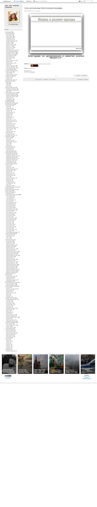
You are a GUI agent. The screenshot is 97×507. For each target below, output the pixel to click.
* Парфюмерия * (9, 117)
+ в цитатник (37, 10)
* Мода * (7, 313)
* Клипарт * (8, 114)
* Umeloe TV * (9, 42)
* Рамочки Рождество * (10, 267)
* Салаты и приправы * (10, 65)
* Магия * (8, 310)
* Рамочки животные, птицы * (12, 255)
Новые (86, 79)
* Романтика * (9, 180)
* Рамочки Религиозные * (11, 265)
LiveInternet (7, 1)
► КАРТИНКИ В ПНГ (9, 104)
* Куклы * (8, 143)
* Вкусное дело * (9, 47)
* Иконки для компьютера (11, 95)
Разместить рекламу (86, 378)
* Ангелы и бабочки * (10, 109)
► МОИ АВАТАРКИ (9, 146)
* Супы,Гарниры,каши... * (11, 68)
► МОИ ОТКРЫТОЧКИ (10, 163)
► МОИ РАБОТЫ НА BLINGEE (11, 186)
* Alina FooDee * (9, 35)
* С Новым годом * (9, 183)
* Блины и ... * (9, 46)
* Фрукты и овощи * (10, 128)
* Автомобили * (9, 108)
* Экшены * (8, 348)
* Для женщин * (9, 148)
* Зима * (7, 83)
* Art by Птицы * (9, 225)
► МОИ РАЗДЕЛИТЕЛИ (10, 233)
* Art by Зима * (9, 214)
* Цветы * (8, 130)
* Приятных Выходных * (11, 177)
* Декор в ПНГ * (9, 105)
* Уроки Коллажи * (9, 327)
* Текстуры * (8, 344)
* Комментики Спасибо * (11, 159)
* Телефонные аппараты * (11, 127)
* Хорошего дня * (9, 185)
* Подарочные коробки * (11, 121)
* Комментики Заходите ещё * (12, 155)
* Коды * (7, 91)
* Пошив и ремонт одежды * (12, 317)
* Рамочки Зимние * (10, 256)
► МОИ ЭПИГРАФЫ (9, 192)
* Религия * (8, 318)
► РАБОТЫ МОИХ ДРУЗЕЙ (11, 286)
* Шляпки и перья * (10, 131)
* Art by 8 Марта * (9, 197)
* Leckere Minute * (9, 39)
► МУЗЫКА (7, 274)
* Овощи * (8, 61)
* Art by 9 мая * (9, 201)
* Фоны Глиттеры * (10, 331)
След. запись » (52, 79)
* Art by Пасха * (9, 223)
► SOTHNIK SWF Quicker (10, 79)
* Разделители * (9, 125)
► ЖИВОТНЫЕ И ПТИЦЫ (10, 103)
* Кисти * (7, 339)
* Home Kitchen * (9, 37)
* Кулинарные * (9, 241)
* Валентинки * (9, 167)
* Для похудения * (9, 304)
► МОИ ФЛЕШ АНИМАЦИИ (11, 189)
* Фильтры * (8, 345)
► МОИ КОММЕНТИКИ (10, 152)
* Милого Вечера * (9, 174)
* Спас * (7, 184)
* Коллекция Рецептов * (11, 52)
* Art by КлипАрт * (9, 215)
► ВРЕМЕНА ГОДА (9, 81)
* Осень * (8, 86)
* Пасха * (8, 118)
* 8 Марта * (8, 165)
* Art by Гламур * (9, 206)
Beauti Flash (5, 7)
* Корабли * (8, 115)
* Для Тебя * (8, 171)
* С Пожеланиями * (10, 162)
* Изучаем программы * (11, 94)
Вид (81, 1)
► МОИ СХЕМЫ (8, 188)
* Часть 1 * (8, 238)
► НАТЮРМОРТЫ (9, 281)
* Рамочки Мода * (9, 257)
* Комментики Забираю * (11, 154)
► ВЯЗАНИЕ (7, 32)
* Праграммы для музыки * (11, 279)
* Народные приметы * (10, 316)
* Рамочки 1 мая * (9, 243)
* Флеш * (7, 294)
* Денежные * (8, 300)
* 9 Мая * (7, 106)
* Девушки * (8, 137)
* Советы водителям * (10, 319)
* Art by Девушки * (9, 207)
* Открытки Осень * (10, 175)
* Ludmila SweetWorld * (10, 41)
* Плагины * (8, 341)
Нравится (78, 75)
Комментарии (16, 5)
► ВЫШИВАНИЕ (8, 100)
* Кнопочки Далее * (10, 234)
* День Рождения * (10, 170)
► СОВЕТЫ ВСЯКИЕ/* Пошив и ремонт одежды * (40, 63)
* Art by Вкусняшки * (10, 205)
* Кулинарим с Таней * (10, 54)
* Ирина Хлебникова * (10, 51)
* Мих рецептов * (9, 57)
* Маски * (8, 340)
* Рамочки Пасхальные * (11, 261)
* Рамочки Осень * (9, 260)
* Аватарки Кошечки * (10, 150)
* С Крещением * (9, 181)
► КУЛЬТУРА (8, 132)
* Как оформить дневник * (11, 90)
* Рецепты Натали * (10, 63)
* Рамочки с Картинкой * (11, 270)
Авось (36, 1)
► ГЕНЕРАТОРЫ (8, 101)
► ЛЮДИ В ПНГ (8, 136)
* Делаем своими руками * (11, 299)
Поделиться (84, 75)
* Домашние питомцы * (10, 308)
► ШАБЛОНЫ (8, 349)
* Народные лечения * (10, 314)
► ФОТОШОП (8, 338)
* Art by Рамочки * (9, 196)
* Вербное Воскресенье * (11, 168)
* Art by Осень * (9, 220)
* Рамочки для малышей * (11, 252)
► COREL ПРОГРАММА (10, 70)
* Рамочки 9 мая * (9, 247)
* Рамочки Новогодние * (11, 259)
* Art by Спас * (9, 228)
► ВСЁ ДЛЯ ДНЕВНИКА (10, 87)
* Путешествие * (9, 134)
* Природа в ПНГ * (9, 123)
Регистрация (17, 1)
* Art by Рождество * (10, 226)
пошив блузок (31, 68)
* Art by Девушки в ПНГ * (11, 208)
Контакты (87, 377)
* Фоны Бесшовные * (10, 330)
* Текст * (7, 237)
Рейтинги (30, 1)
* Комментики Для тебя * (11, 153)
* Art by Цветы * (9, 230)
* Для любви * (9, 307)
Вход (23, 1)
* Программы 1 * (9, 99)
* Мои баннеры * (9, 236)
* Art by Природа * (9, 224)
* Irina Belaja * (9, 38)
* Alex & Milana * (9, 34)
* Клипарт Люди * (9, 140)
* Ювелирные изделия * (11, 321)
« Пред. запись (38, 79)
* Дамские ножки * (9, 112)
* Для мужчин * (9, 149)
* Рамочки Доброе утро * (11, 254)
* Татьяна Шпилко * (10, 69)
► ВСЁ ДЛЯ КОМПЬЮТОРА (11, 92)
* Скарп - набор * (9, 126)
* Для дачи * (8, 305)
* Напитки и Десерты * (10, 60)
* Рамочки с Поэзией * (10, 272)
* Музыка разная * (9, 277)
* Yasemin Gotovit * (10, 44)
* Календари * (9, 193)
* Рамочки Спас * (9, 242)
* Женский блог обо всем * (11, 50)
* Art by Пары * (9, 221)
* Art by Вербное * (9, 203)
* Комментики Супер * (10, 161)
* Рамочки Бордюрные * (11, 248)
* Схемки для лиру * (10, 292)
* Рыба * (7, 64)
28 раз (31, 70)
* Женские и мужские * (10, 350)
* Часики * (8, 295)
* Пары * (7, 144)
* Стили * (8, 343)
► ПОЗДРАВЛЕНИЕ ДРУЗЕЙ (11, 282)
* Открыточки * (9, 290)
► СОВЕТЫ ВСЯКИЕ (9, 297)
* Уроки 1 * (8, 73)
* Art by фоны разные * (10, 229)
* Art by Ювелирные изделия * (12, 232)
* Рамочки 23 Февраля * (11, 245)
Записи (6, 5)
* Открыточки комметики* (11, 288)
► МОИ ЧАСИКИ (8, 190)
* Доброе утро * (9, 172)
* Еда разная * (9, 113)
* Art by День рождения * (11, 210)
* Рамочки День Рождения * (11, 251)
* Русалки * (8, 145)
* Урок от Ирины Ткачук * (11, 325)
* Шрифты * (8, 347)
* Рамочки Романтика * (10, 268)
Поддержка (79, 1)
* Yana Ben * (8, 43)
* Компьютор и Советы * (11, 96)
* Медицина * (8, 312)
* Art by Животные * (10, 212)
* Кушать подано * (9, 56)
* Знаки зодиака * (9, 309)
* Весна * (8, 82)
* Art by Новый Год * (10, 219)
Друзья (10, 5)
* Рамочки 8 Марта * (10, 246)
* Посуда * (8, 122)
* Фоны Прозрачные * (10, 334)
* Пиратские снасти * (10, 119)
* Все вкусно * (9, 48)
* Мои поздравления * (10, 285)
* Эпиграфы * (8, 296)
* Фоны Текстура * (9, 335)
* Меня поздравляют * (10, 283)
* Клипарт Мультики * (10, 141)
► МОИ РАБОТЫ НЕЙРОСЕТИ (11, 194)
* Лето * (7, 84)
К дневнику (45, 79)
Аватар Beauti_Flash (13, 16)
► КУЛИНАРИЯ (8, 33)
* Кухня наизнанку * (10, 55)
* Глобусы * (8, 110)
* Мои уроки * (8, 97)
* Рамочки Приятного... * (11, 263)
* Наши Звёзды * (9, 278)
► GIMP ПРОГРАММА (9, 75)
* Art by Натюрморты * (10, 217)
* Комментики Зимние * (11, 157)
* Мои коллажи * (9, 72)
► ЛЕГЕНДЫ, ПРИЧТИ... (10, 135)
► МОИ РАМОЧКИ (9, 239)
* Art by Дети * (9, 211)
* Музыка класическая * (11, 276)
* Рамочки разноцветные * (11, 264)
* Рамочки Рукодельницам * (11, 269)
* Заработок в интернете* (11, 88)
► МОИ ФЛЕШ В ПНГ (9, 273)
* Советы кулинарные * (10, 66)
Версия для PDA (86, 376)
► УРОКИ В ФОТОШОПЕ (10, 322)
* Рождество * (9, 179)
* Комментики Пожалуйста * (12, 158)
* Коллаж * (8, 287)
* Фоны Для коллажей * (11, 332)
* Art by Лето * (9, 216)
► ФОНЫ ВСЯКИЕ (9, 328)
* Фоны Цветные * (9, 336)
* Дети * (7, 139)
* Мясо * (7, 59)
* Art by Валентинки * (10, 202)
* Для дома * (8, 301)
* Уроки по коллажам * (10, 74)
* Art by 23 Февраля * (10, 199)
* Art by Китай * (9, 198)
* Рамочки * (8, 291)
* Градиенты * (9, 77)
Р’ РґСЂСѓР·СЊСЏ (14, 24)
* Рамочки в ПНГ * (9, 250)
